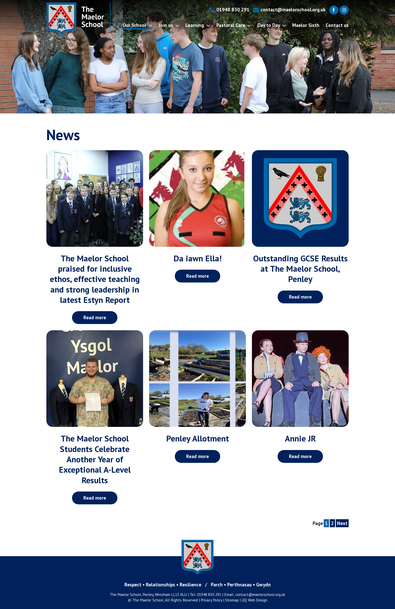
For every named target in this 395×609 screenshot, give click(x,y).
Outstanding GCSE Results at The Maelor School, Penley (300, 269)
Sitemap (232, 599)
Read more (94, 317)
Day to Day (271, 25)
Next (342, 523)
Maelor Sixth (305, 25)
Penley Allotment (197, 438)
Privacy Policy (211, 599)
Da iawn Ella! (198, 258)
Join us (168, 25)
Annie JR (300, 438)
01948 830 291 (229, 9)
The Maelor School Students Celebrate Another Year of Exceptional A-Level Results (95, 459)
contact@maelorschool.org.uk (289, 9)
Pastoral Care (233, 25)
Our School (137, 25)
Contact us (337, 25)
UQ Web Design (254, 599)
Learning (197, 25)
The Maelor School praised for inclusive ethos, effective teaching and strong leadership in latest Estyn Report (95, 279)
